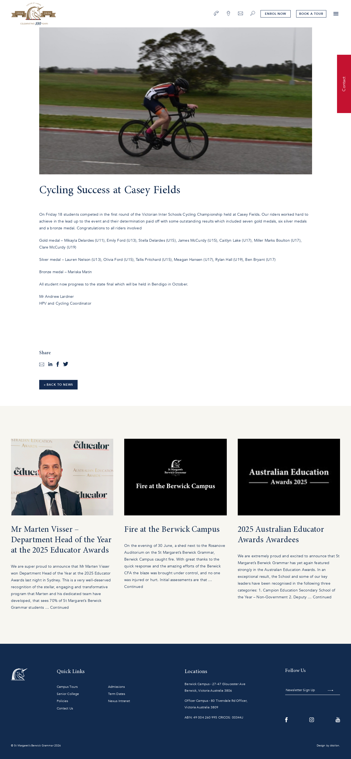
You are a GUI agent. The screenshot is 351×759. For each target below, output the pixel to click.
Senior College (68, 694)
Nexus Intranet (119, 701)
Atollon (334, 746)
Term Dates (116, 694)
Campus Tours (67, 687)
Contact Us (65, 708)
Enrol (275, 13)
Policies (62, 701)
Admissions (116, 687)
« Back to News (58, 385)
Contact (344, 83)
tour (311, 13)
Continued (59, 607)
